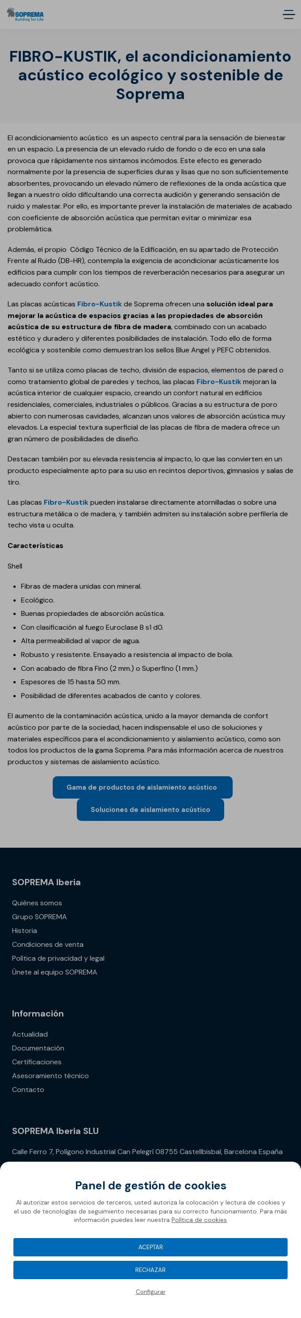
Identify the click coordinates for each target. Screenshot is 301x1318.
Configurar (151, 1292)
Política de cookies (199, 1220)
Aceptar (150, 1247)
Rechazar (150, 1270)
